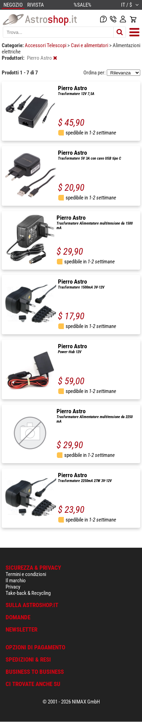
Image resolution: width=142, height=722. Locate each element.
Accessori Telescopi (46, 45)
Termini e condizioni (26, 574)
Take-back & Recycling (28, 593)
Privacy (13, 587)
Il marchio (16, 580)
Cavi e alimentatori (90, 45)
